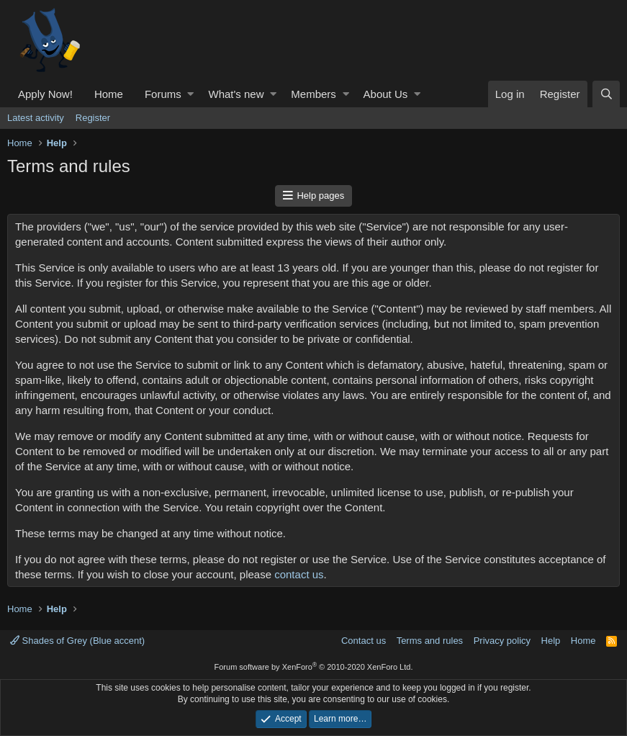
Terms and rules (430, 640)
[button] (190, 94)
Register (93, 117)
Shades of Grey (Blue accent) (77, 640)
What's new (235, 94)
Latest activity (35, 117)
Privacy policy (502, 640)
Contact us (363, 640)
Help (551, 640)
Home (108, 94)
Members (313, 94)
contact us (298, 574)
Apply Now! (45, 94)
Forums (163, 94)
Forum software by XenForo (314, 667)
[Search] (606, 94)
